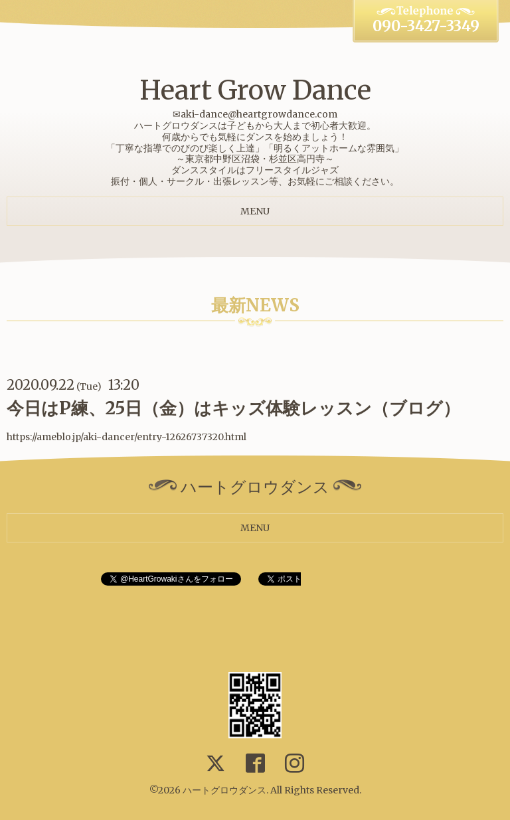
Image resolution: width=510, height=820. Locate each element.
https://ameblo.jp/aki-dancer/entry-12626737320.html (126, 437)
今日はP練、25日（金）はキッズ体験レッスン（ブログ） (233, 408)
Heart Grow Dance (255, 90)
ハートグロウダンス (224, 790)
